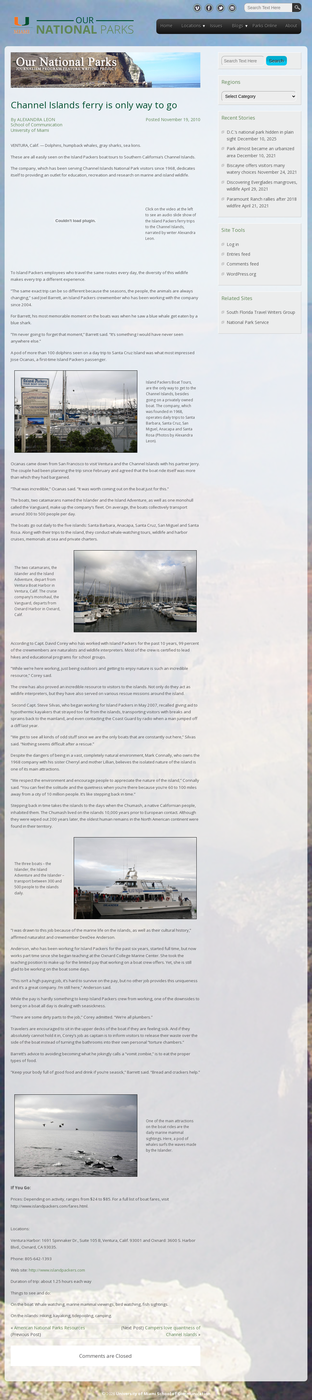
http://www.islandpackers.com (57, 1270)
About (291, 25)
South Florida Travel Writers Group (261, 312)
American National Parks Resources (49, 1328)
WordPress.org (241, 274)
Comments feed (243, 264)
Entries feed (238, 254)
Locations (191, 25)
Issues (216, 25)
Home (166, 25)
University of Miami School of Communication (163, 1393)
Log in (233, 244)
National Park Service (248, 322)
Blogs (237, 25)
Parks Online (264, 25)
